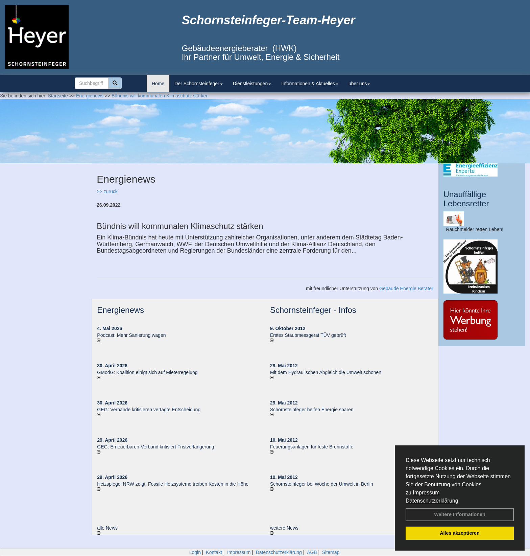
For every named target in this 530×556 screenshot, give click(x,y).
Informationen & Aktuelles (309, 83)
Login (195, 552)
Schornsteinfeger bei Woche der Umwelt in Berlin (321, 484)
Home (158, 83)
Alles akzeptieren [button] (460, 533)
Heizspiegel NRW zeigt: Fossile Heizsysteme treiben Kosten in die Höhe (172, 484)
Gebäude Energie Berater (406, 288)
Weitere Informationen (459, 514)
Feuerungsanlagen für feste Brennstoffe (311, 446)
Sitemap (330, 552)
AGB (312, 552)
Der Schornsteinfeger (198, 83)
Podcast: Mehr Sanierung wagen (131, 335)
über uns (359, 83)
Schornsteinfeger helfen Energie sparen (312, 409)
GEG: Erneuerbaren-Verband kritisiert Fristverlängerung (156, 446)
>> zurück (107, 191)
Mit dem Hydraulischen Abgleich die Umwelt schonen (325, 372)
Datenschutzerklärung (432, 501)
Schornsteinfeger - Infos (313, 310)
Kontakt (214, 552)
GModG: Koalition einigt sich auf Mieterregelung (147, 372)
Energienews (120, 310)
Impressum (426, 492)
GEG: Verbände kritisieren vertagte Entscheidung (148, 409)
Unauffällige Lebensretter (466, 199)
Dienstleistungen (252, 83)
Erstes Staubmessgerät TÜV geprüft (308, 335)
